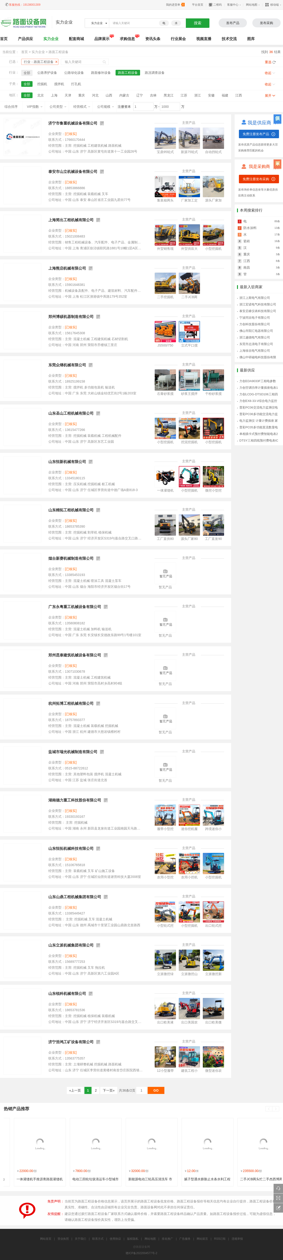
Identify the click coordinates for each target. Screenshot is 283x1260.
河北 (95, 95)
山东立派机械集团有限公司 (71, 945)
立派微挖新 (213, 974)
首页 (24, 52)
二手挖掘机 (165, 297)
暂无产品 (165, 587)
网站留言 (202, 1238)
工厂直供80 (165, 539)
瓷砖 (246, 241)
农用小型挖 (165, 877)
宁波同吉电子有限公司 (254, 317)
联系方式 (98, 1238)
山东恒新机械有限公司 (67, 462)
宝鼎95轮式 (165, 152)
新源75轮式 (189, 152)
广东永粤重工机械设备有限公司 (74, 607)
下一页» (109, 1090)
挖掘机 (42, 84)
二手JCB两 (189, 297)
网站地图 (251, 4)
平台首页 (197, 4)
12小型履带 (165, 1070)
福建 (225, 95)
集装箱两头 (165, 200)
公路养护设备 (47, 73)
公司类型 (58, 106)
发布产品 (232, 23)
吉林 (153, 95)
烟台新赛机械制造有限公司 (71, 558)
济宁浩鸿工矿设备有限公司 (71, 1042)
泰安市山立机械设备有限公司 (72, 172)
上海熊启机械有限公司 (67, 268)
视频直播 (203, 39)
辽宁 (139, 95)
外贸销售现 (165, 248)
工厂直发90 (213, 539)
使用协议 (115, 1238)
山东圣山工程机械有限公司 (71, 413)
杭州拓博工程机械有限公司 (71, 703)
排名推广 (167, 1238)
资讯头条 (152, 39)
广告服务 (185, 1238)
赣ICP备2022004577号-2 (141, 1253)
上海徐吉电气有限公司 (254, 350)
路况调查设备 (155, 73)
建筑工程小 (189, 1070)
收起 (268, 73)
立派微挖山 (189, 974)
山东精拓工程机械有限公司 (71, 510)
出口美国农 (189, 1022)
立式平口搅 (189, 345)
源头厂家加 (213, 200)
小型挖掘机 (213, 248)
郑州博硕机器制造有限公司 (71, 317)
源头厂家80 (189, 539)
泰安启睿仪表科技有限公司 (257, 311)
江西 (238, 95)
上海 (54, 95)
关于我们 (80, 1238)
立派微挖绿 (165, 974)
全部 (27, 73)
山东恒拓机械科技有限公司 (71, 849)
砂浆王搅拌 (189, 394)
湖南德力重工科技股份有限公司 (74, 800)
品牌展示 (101, 39)
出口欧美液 (165, 1022)
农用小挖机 (189, 877)
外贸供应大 (189, 248)
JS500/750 (165, 345)
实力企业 (50, 39)
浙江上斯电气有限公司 (254, 298)
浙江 (197, 95)
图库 (251, 39)
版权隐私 (132, 1238)
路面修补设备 (101, 73)
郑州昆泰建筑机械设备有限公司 (74, 655)
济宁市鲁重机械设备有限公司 (72, 123)
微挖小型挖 (213, 490)
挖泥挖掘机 (189, 442)
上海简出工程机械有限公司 (71, 220)
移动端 (272, 4)
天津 (68, 95)
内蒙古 (124, 95)
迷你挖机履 (189, 829)
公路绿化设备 (74, 73)
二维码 (215, 4)
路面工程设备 (58, 52)
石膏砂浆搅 (165, 394)
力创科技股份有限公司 (254, 324)
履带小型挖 (165, 829)
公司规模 (105, 106)
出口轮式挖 (213, 925)
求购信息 (127, 39)
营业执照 (63, 1238)
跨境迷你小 (213, 829)
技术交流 (229, 39)
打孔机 (76, 84)
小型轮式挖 (165, 925)
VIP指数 (35, 106)
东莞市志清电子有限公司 (256, 344)
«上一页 (75, 1090)
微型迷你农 (213, 1070)
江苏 (184, 95)
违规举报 (237, 1238)
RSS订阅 (220, 1238)
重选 (268, 62)
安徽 (211, 95)
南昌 (246, 267)
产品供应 (25, 39)
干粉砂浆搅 (213, 394)
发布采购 (266, 23)
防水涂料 (250, 228)
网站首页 (45, 1238)
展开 (268, 95)
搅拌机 (59, 84)
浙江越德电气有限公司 (254, 337)
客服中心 (232, 4)
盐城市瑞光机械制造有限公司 (72, 752)
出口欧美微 (213, 1022)
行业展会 (178, 39)
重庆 (81, 95)
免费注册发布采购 (256, 179)
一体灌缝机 (165, 490)
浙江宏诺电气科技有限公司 (257, 304)
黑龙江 (169, 95)
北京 (40, 95)
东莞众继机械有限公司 (67, 365)
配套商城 (76, 39)
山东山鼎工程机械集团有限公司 (74, 897)
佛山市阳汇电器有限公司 (256, 331)
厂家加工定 (189, 200)
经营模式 (81, 106)
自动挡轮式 (213, 152)
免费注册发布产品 (256, 134)
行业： (39, 62)
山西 (109, 95)
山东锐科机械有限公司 (67, 994)
